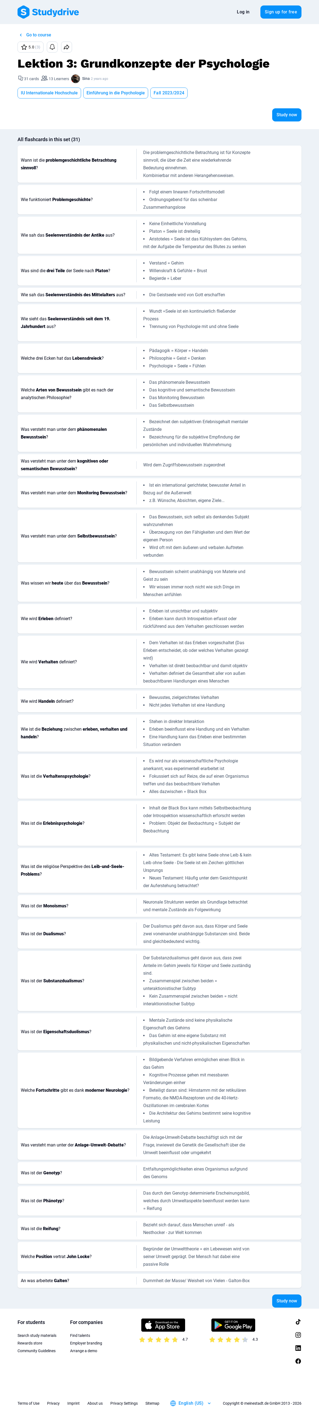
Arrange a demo (83, 1351)
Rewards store (30, 1343)
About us (95, 1403)
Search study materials (37, 1335)
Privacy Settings (124, 1403)
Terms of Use (28, 1403)
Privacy (53, 1403)
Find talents (80, 1335)
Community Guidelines (37, 1351)
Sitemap (152, 1403)
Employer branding (86, 1343)
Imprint (73, 1403)
